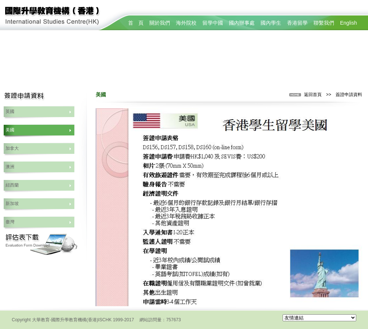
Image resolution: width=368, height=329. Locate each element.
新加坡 (12, 203)
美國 (10, 129)
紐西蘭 (12, 185)
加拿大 (12, 148)
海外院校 (186, 23)
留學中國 (212, 23)
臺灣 (10, 221)
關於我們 (159, 23)
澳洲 (10, 166)
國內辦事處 (242, 23)
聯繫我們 (324, 23)
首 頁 (136, 23)
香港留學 (297, 23)
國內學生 (271, 23)
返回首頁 (313, 94)
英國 (10, 111)
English (348, 23)
